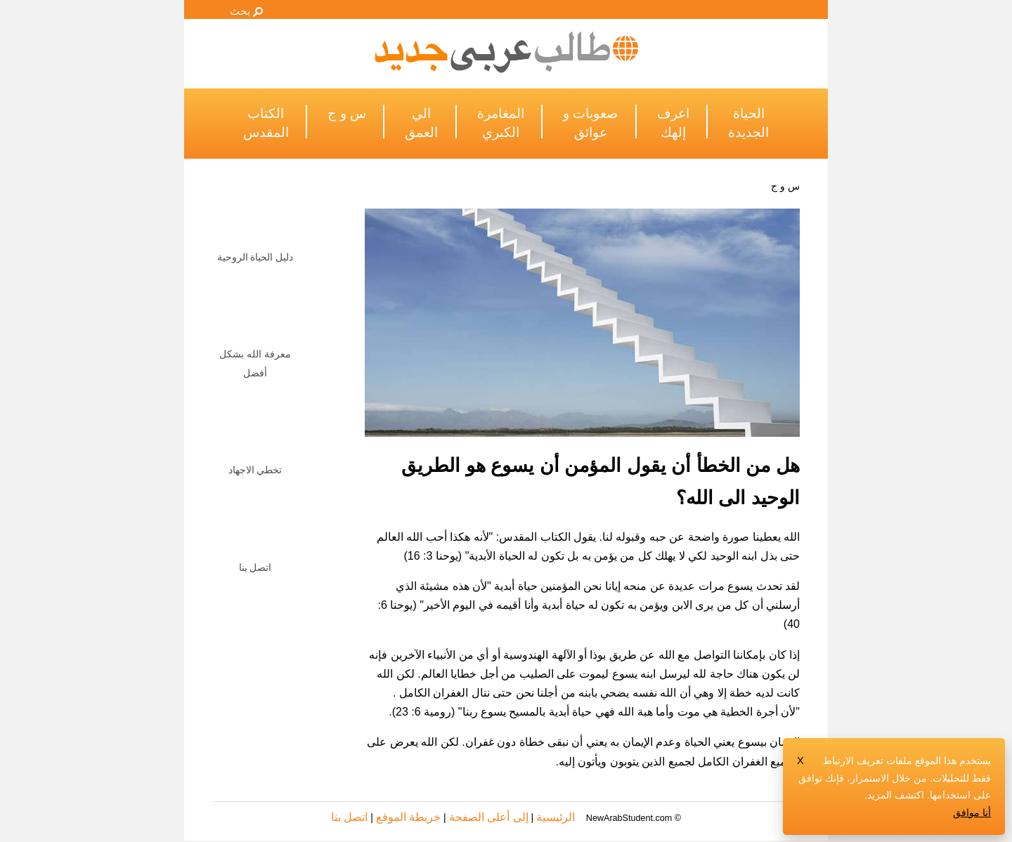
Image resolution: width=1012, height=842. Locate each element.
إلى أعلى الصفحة (488, 817)
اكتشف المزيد (895, 795)
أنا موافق (972, 812)
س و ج (785, 186)
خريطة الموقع (408, 817)
